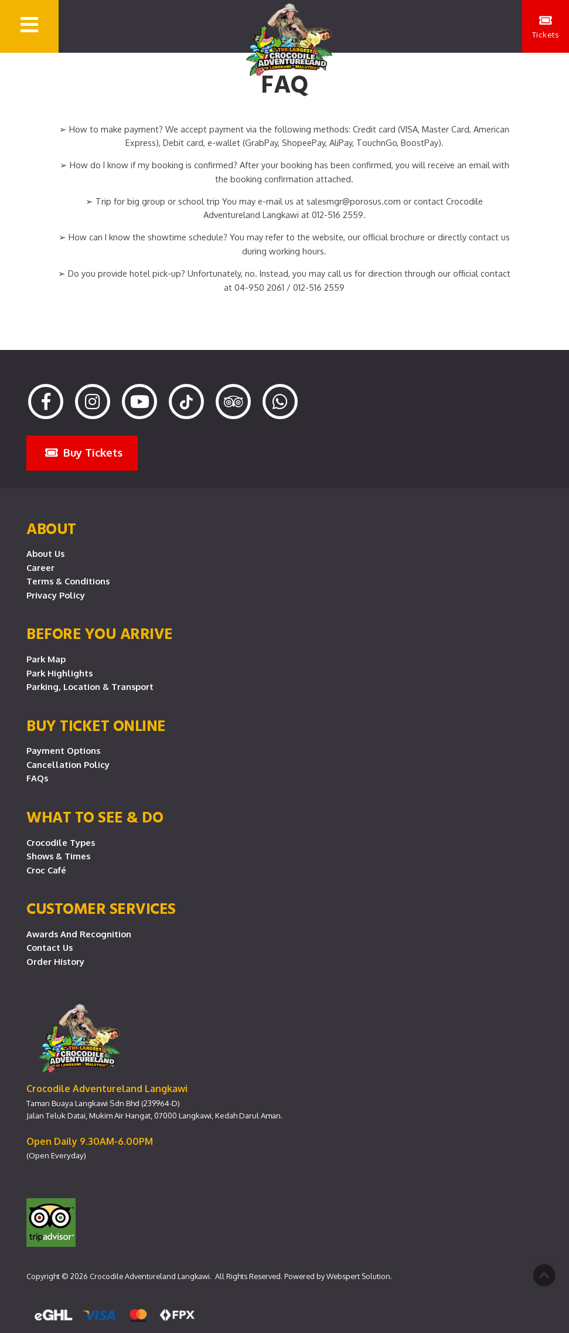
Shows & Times (58, 856)
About (51, 528)
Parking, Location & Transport (90, 686)
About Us (45, 553)
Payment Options (63, 750)
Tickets (546, 27)
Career (40, 567)
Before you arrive (99, 633)
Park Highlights (59, 673)
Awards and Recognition (78, 934)
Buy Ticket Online (96, 725)
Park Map (46, 659)
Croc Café (46, 870)
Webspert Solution (358, 1276)
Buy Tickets (83, 452)
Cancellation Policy (68, 764)
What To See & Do (94, 816)
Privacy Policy (55, 595)
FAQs (37, 778)
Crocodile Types (60, 842)
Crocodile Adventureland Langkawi (150, 1276)
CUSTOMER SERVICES (101, 908)
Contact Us (49, 947)
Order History (55, 961)
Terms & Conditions (68, 581)
